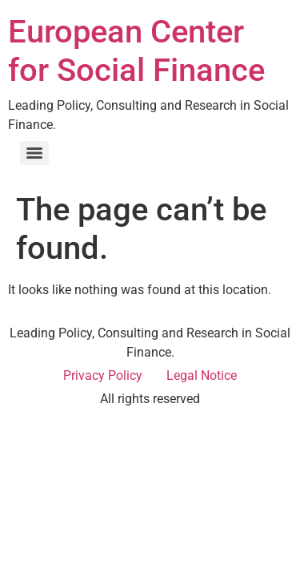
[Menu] (34, 153)
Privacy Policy (102, 375)
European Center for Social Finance (136, 51)
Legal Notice (201, 375)
